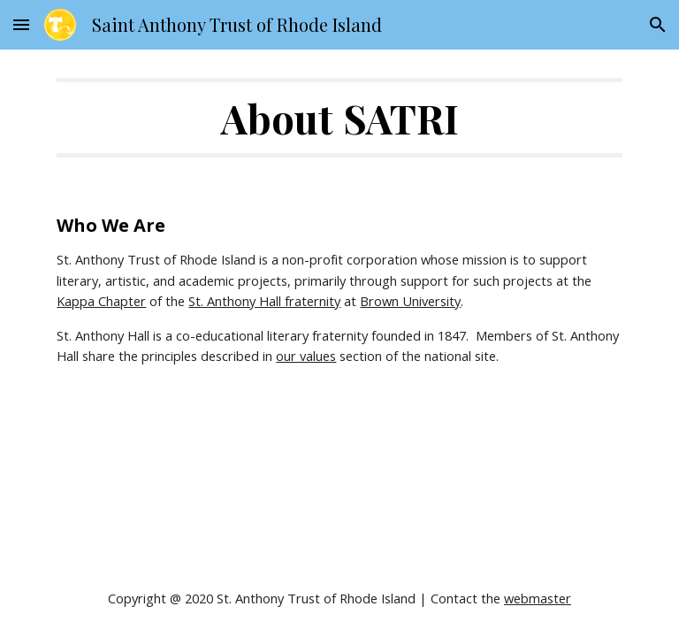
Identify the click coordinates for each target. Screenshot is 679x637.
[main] (339, 118)
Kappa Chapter (101, 301)
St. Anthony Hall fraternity (264, 301)
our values (306, 356)
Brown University (410, 301)
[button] (21, 24)
